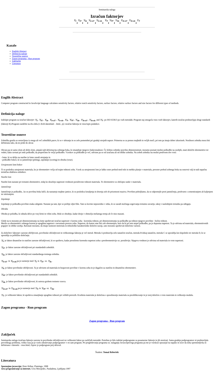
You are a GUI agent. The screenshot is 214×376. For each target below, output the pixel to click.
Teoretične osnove (20, 56)
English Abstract (19, 51)
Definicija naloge (19, 54)
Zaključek (16, 61)
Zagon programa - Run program (26, 58)
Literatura (16, 63)
